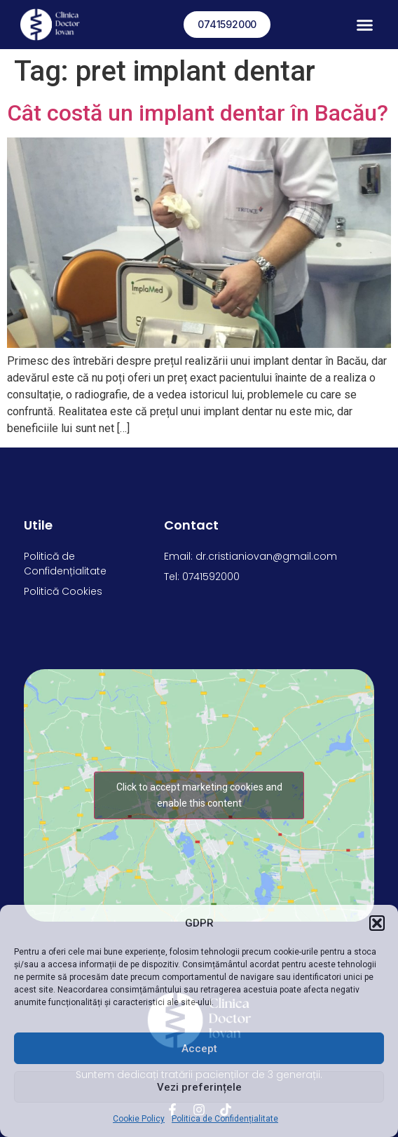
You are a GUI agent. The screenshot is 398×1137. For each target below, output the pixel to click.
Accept (199, 1048)
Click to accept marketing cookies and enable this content (199, 795)
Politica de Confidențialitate (225, 1119)
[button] (377, 923)
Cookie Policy (139, 1119)
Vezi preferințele (199, 1087)
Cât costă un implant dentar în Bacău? (197, 113)
